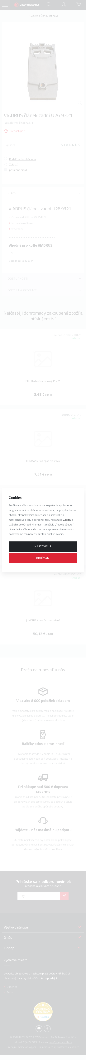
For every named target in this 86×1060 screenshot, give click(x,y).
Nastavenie (43, 546)
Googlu (67, 520)
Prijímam (43, 558)
